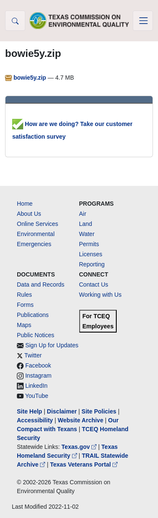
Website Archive (80, 420)
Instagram (38, 375)
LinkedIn (36, 385)
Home (24, 203)
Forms (25, 304)
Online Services (37, 223)
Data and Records (40, 284)
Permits (89, 244)
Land (85, 223)
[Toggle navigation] (143, 21)
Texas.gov (80, 446)
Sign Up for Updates (51, 345)
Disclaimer (62, 411)
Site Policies (99, 411)
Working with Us (100, 294)
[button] (15, 21)
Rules (24, 294)
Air (82, 213)
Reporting (92, 264)
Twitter (33, 355)
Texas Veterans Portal (84, 464)
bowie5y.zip (26, 77)
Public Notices (35, 335)
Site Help (29, 411)
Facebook (38, 365)
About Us (29, 213)
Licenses (90, 254)
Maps (24, 325)
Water (87, 234)
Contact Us (93, 284)
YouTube (36, 395)
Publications (33, 314)
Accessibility (36, 420)
